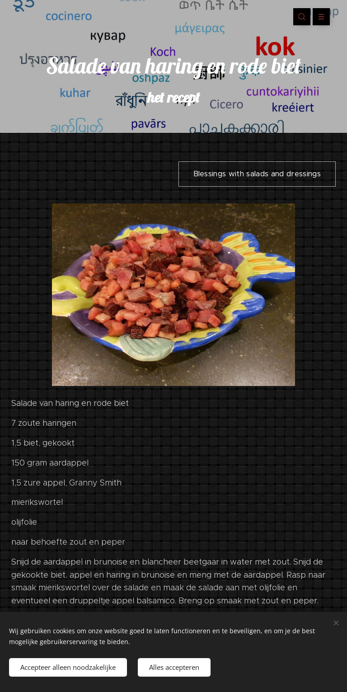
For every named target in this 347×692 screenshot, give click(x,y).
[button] (301, 16)
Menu (318, 17)
